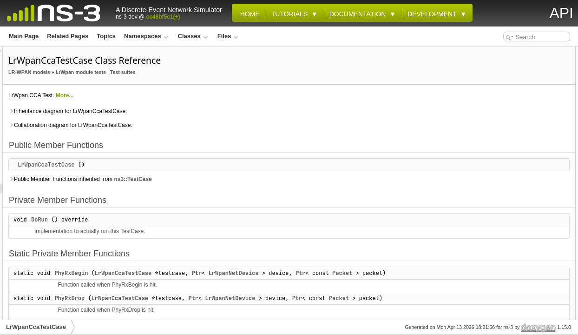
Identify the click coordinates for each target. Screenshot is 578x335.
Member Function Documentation (518, 226)
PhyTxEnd (495, 144)
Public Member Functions (508, 52)
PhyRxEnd (496, 124)
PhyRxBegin (187, 273)
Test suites (239, 72)
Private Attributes (497, 164)
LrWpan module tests (197, 72)
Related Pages (67, 36)
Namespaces (146, 36)
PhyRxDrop (186, 308)
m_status (494, 175)
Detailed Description (501, 195)
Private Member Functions (509, 72)
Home (248, 14)
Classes (193, 36)
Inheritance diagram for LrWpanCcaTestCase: (184, 111)
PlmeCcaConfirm (504, 154)
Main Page (24, 36)
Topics (106, 36)
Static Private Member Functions (517, 93)
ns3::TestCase (249, 179)
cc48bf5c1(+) (163, 16)
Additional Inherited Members (513, 185)
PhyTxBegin (498, 134)
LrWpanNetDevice (350, 273)
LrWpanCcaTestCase (162, 164)
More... (181, 95)
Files (227, 36)
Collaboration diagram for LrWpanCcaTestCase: (187, 125)
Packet (180, 283)
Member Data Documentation (513, 308)
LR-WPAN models (145, 72)
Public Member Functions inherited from (196, 179)
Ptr (313, 273)
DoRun (155, 219)
